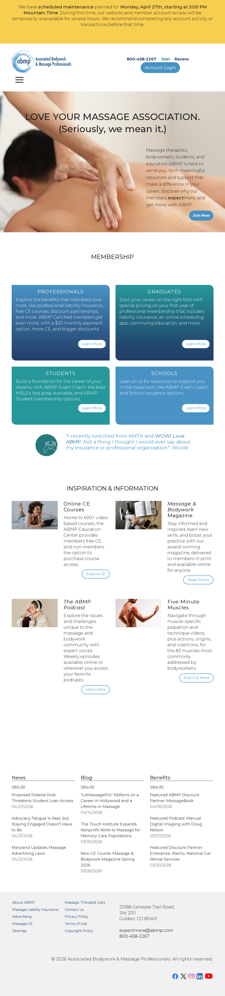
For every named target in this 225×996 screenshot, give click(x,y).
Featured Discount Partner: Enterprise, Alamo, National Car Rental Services (180, 853)
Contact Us (74, 910)
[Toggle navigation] (19, 80)
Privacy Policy (76, 917)
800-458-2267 (141, 59)
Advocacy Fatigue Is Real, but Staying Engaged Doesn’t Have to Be (42, 824)
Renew (182, 59)
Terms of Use (76, 924)
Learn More (92, 344)
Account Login (160, 67)
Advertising (22, 917)
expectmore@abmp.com (146, 930)
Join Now (201, 215)
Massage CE (22, 924)
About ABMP (23, 902)
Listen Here (95, 689)
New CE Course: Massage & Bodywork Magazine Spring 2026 (108, 859)
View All (18, 787)
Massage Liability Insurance (35, 910)
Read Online (198, 580)
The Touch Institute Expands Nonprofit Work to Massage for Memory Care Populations (110, 830)
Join (165, 59)
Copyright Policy (79, 931)
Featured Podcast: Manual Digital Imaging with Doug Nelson (176, 824)
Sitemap (19, 931)
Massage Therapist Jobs (85, 902)
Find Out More (196, 678)
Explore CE (95, 574)
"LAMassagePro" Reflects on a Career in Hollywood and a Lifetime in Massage (110, 801)
